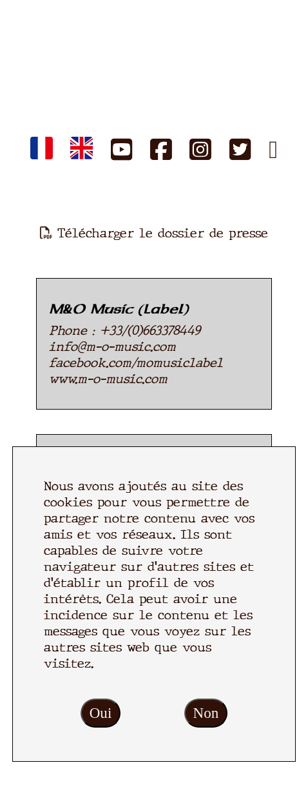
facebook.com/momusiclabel (136, 363)
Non (206, 712)
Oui (101, 712)
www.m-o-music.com (108, 379)
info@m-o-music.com (112, 347)
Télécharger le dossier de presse (154, 233)
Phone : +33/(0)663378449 (124, 331)
